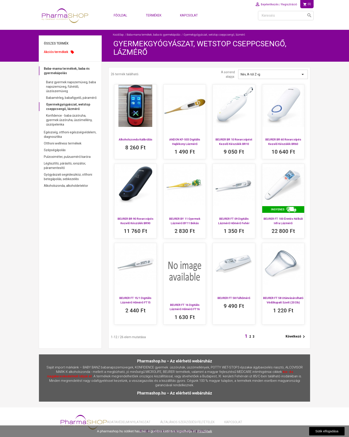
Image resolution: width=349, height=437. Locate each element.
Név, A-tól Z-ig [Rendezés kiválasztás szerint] (273, 74)
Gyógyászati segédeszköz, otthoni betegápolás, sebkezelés (68, 177)
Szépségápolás (55, 150)
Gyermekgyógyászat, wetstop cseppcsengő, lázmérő (68, 107)
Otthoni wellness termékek (62, 143)
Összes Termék (56, 43)
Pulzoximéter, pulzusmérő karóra (67, 157)
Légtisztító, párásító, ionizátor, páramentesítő (65, 166)
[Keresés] (286, 15)
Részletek (204, 431)
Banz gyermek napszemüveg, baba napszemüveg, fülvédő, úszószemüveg (71, 86)
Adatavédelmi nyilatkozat (128, 422)
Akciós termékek (59, 52)
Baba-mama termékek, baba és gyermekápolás (67, 71)
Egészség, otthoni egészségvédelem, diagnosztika (70, 134)
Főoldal (120, 15)
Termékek (153, 15)
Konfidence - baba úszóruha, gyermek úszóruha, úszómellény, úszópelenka (69, 120)
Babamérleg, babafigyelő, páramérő (71, 98)
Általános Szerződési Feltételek (187, 422)
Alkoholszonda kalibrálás (135, 139)
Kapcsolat (189, 15)
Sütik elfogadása (327, 431)
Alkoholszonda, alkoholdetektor (66, 185)
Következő (296, 336)
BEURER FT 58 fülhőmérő (233, 298)
